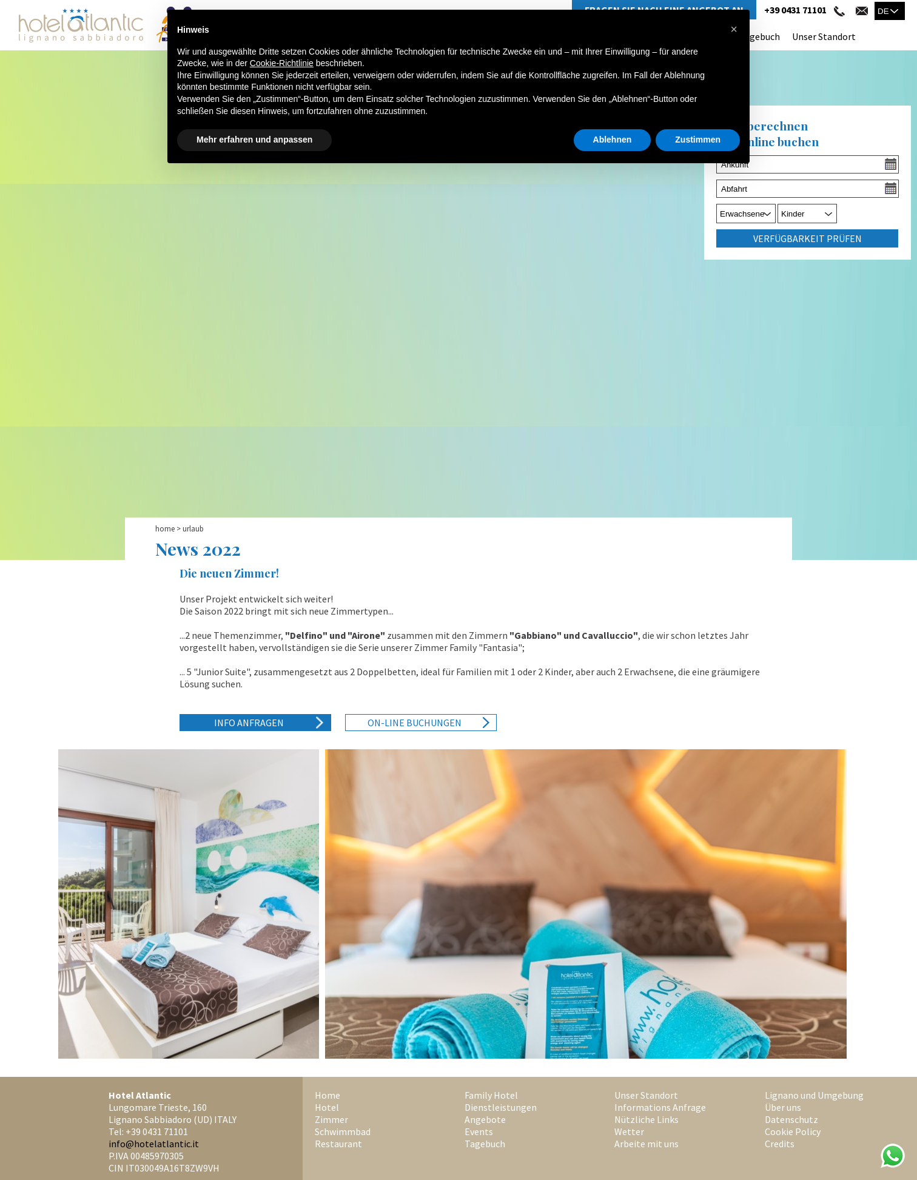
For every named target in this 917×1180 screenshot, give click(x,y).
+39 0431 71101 (795, 10)
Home (165, 529)
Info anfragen (249, 722)
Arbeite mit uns (646, 1144)
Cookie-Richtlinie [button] (282, 63)
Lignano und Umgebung (814, 1095)
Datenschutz (791, 1119)
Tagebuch (759, 36)
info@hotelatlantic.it (154, 1144)
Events (479, 1131)
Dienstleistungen (501, 1107)
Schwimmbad (343, 1131)
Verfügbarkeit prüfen (807, 238)
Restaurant (338, 1144)
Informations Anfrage (660, 1107)
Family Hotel (491, 1095)
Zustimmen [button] (697, 139)
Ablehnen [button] (612, 139)
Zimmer (331, 1119)
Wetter (629, 1131)
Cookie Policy (793, 1131)
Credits (779, 1144)
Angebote (485, 1119)
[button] (734, 29)
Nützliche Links (646, 1119)
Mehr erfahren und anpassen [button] (254, 139)
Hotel (327, 1107)
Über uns (783, 1107)
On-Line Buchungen (415, 722)
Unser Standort (824, 36)
